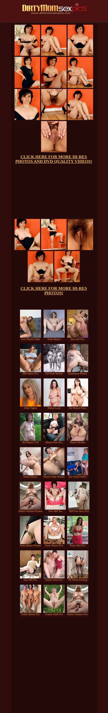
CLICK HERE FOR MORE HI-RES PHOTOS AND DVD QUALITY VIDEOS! (53, 159)
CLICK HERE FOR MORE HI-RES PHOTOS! (54, 290)
